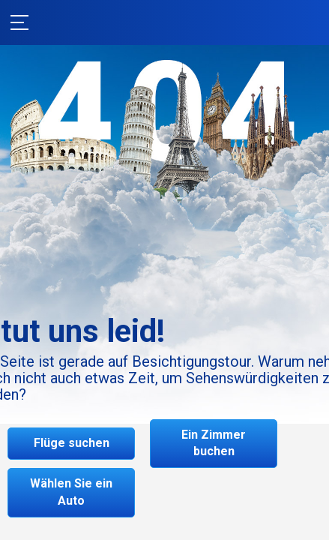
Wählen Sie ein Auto (71, 492)
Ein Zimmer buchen (213, 443)
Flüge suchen (71, 443)
